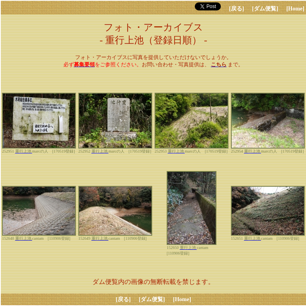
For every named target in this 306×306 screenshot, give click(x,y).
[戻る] (236, 9)
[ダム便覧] (265, 9)
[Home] (295, 9)
